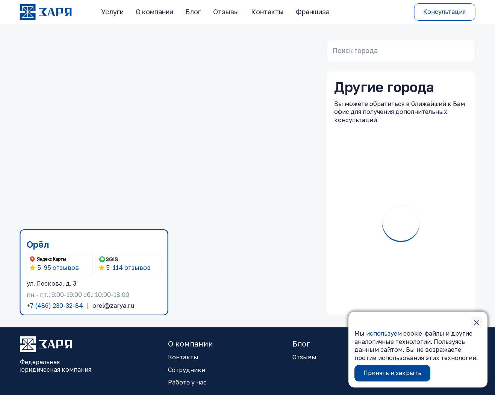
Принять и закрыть (392, 373)
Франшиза (313, 12)
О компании (154, 12)
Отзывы (226, 12)
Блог (193, 12)
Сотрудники (186, 370)
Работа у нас (187, 382)
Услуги (112, 12)
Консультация (444, 11)
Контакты (267, 12)
